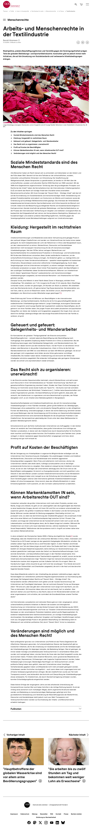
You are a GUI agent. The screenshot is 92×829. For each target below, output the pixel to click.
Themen (5, 11)
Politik (12, 11)
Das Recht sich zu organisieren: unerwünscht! (31, 144)
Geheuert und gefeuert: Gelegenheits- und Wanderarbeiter (35, 141)
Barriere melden (76, 814)
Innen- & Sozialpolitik (23, 11)
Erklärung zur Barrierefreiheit (46, 817)
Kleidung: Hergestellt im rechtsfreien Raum (30, 138)
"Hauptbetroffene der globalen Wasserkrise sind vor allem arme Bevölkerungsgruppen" (22, 775)
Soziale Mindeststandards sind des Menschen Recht (33, 135)
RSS (51, 814)
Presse (66, 814)
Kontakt (58, 814)
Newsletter (44, 814)
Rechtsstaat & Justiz (37, 11)
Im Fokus (61, 11)
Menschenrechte (51, 11)
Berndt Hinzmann (11, 40)
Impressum (14, 814)
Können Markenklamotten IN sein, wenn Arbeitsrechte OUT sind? (38, 150)
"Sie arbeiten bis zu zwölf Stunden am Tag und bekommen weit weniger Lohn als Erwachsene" (66, 775)
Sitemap (34, 814)
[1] (61, 293)
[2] (72, 536)
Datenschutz (24, 814)
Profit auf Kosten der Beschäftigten (27, 147)
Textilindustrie (70, 11)
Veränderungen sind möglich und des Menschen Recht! (34, 153)
